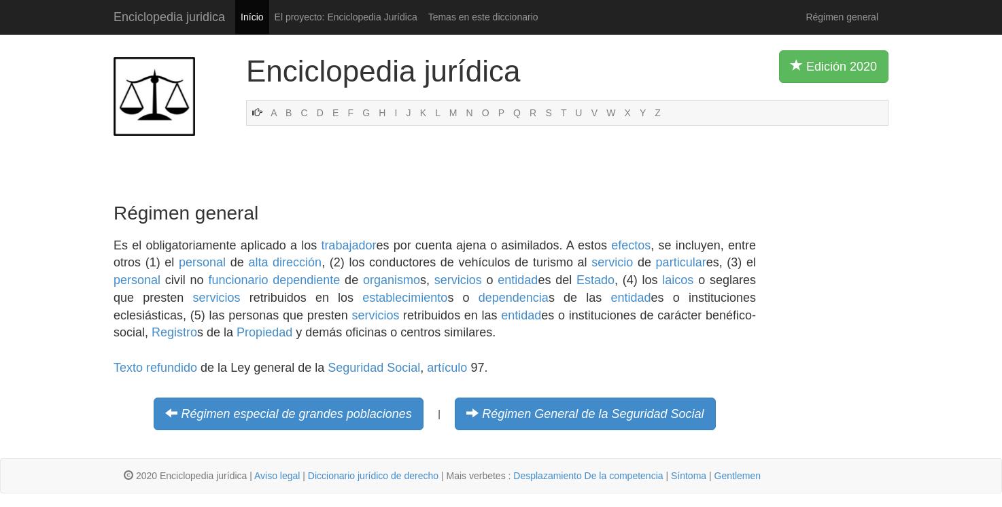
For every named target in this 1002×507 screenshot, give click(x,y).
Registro (174, 332)
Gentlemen (737, 475)
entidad (518, 280)
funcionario (238, 280)
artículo (447, 367)
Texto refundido (155, 367)
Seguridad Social (374, 367)
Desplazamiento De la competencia (588, 475)
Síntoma (688, 475)
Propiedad (264, 332)
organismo (391, 280)
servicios (458, 280)
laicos (677, 280)
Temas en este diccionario (483, 17)
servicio (612, 262)
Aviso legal (277, 475)
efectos (631, 245)
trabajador (348, 245)
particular (681, 262)
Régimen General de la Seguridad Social (593, 414)
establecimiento (404, 297)
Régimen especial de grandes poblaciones (297, 414)
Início (252, 17)
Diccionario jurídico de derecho (373, 475)
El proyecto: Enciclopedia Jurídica (346, 17)
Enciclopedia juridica (169, 17)
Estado (595, 280)
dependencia (514, 297)
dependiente (306, 280)
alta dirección (285, 262)
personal (202, 262)
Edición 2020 (834, 65)
